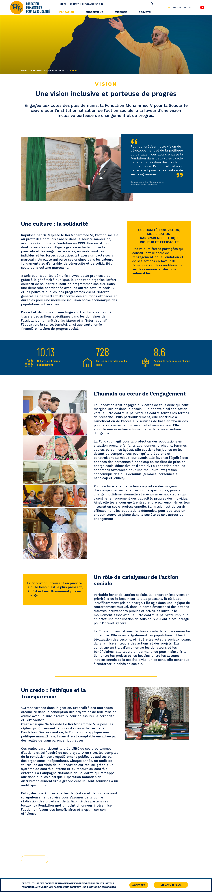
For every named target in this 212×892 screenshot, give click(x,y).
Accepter (138, 885)
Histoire (34, 859)
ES (185, 7)
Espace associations (92, 4)
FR (169, 7)
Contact (74, 4)
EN (174, 7)
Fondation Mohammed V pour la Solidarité (44, 71)
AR (179, 7)
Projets (145, 12)
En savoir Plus (171, 884)
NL (190, 7)
